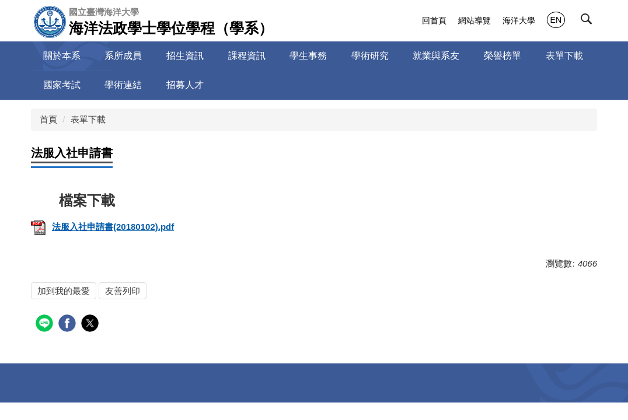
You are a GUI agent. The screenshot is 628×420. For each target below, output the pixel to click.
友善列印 (122, 291)
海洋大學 (519, 20)
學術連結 (123, 85)
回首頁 (434, 20)
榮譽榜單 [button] (502, 56)
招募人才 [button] (185, 85)
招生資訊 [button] (185, 56)
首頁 (48, 119)
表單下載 (88, 119)
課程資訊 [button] (247, 56)
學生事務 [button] (308, 56)
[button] (589, 21)
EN (555, 19)
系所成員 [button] (123, 56)
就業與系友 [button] (436, 56)
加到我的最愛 (63, 291)
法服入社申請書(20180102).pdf (102, 227)
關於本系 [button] (62, 56)
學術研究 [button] (370, 56)
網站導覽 (474, 20)
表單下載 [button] (564, 56)
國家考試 (62, 85)
